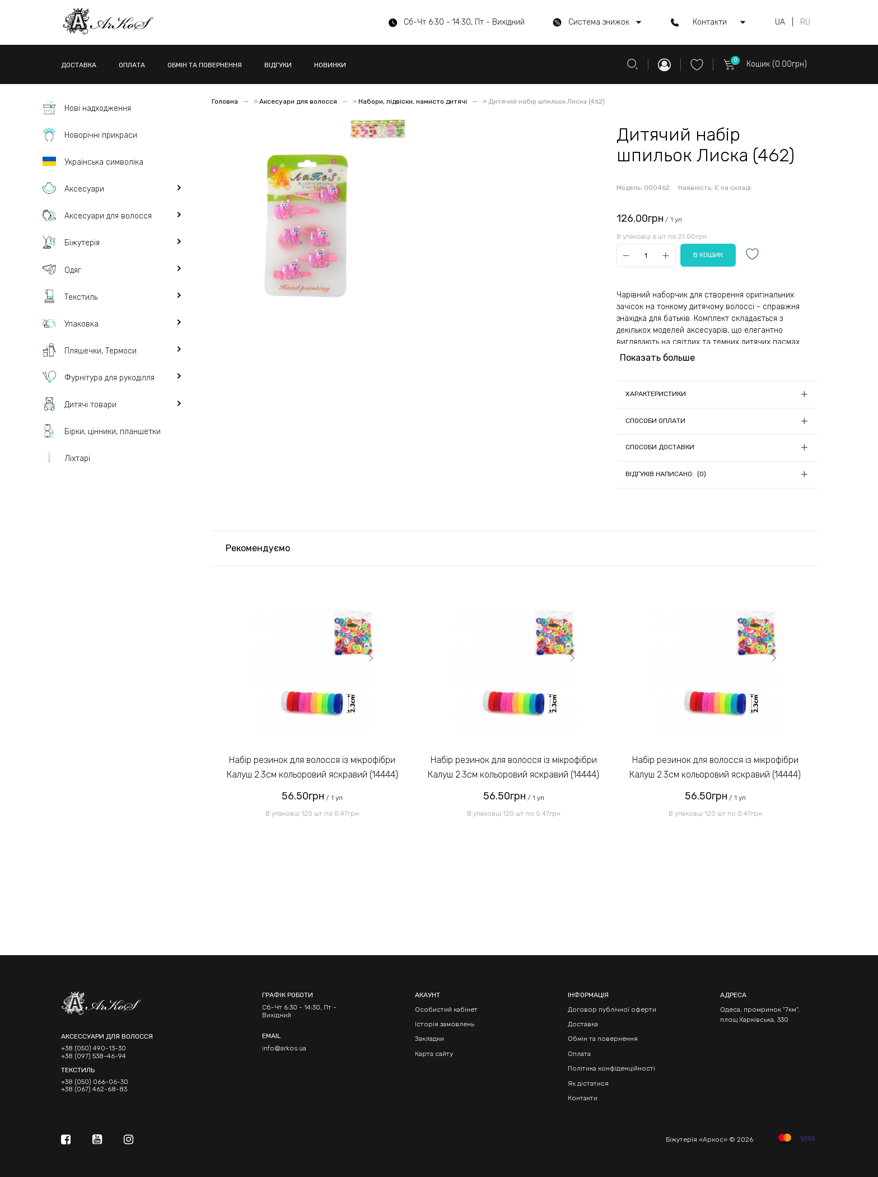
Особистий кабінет (446, 1009)
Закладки (429, 1039)
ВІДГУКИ (278, 65)
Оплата (579, 1054)
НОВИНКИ (330, 65)
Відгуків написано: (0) (665, 474)
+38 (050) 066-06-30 (94, 1082)
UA (780, 22)
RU (805, 22)
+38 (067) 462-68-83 (94, 1089)
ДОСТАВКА (78, 65)
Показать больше (657, 357)
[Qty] (646, 255)
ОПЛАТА (132, 65)
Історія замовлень (444, 1024)
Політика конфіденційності (611, 1068)
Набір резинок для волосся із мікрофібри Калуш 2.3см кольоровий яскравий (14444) (312, 767)
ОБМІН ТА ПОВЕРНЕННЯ (204, 65)
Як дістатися (588, 1083)
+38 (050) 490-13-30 (93, 1048)
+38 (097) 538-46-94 (93, 1056)
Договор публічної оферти (612, 1009)
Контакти (582, 1098)
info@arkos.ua (284, 1048)
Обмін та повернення (603, 1039)
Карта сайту (434, 1054)
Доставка (583, 1024)
